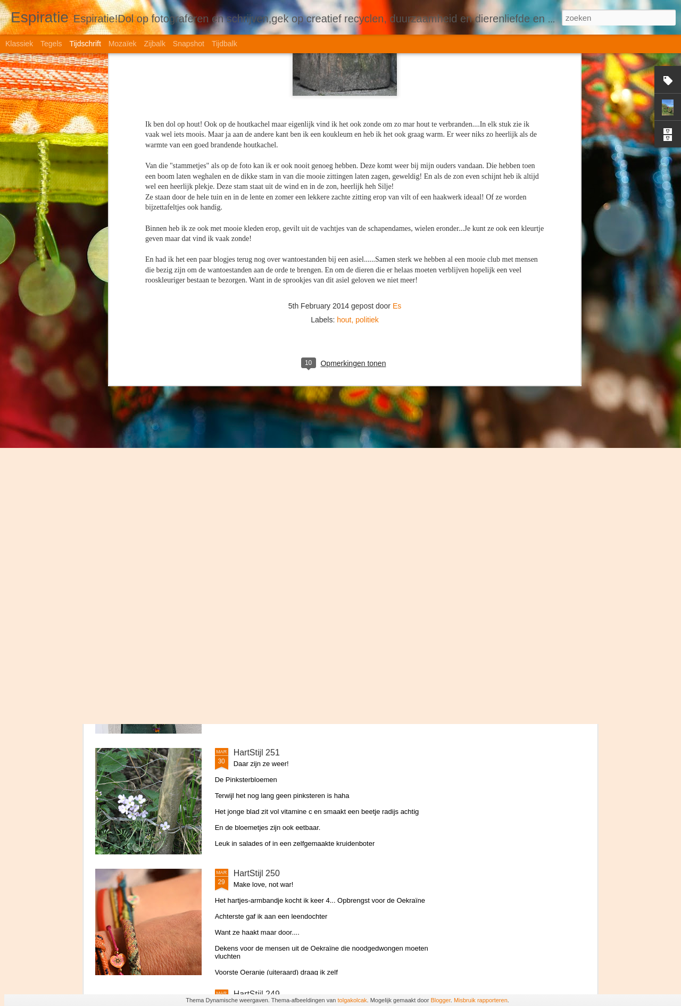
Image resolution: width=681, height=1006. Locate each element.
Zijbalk (154, 43)
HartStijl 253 (257, 511)
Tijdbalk (224, 43)
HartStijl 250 (257, 873)
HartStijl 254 (257, 390)
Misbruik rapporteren (481, 1000)
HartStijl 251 (257, 752)
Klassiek (19, 43)
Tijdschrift (85, 43)
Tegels (51, 43)
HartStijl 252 (257, 631)
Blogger (440, 1000)
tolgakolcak (352, 1000)
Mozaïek (123, 43)
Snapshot (188, 43)
